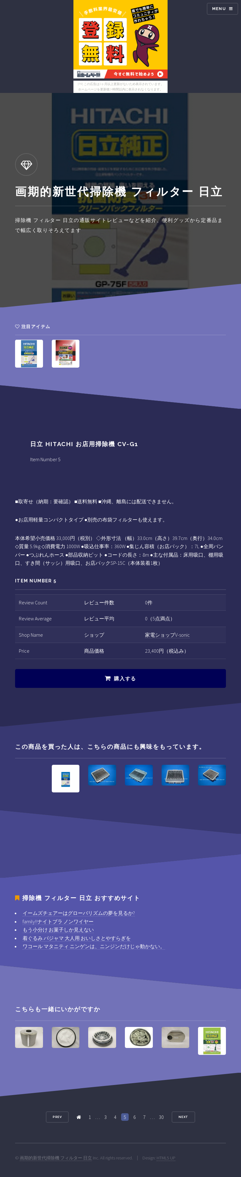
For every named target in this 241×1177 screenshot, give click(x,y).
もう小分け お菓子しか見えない (58, 929)
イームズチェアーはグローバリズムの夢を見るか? (79, 913)
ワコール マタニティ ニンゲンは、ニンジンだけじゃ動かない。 (94, 946)
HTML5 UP (166, 1158)
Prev (57, 1117)
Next (184, 1117)
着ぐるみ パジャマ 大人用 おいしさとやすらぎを (77, 938)
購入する (125, 679)
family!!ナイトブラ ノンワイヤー (58, 921)
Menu (219, 8)
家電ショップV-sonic (167, 635)
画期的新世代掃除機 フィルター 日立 (56, 1158)
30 (161, 1117)
